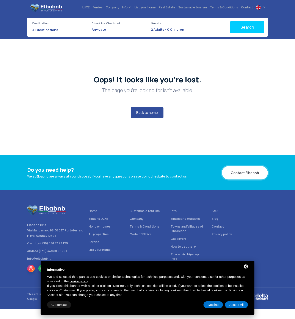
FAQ (215, 211)
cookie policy (79, 281)
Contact (218, 226)
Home (93, 211)
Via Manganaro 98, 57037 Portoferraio (55, 230)
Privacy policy (222, 234)
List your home (100, 250)
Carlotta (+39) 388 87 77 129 (47, 243)
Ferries (94, 242)
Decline (213, 304)
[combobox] (59, 29)
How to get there (183, 246)
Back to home (147, 112)
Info (174, 211)
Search (247, 27)
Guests (156, 23)
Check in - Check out (106, 23)
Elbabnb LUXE (98, 219)
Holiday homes (100, 226)
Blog (215, 219)
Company (137, 219)
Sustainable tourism (145, 211)
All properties (99, 234)
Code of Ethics (141, 234)
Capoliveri (178, 239)
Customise (59, 304)
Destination (40, 23)
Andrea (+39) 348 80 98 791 (47, 251)
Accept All (236, 304)
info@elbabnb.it (39, 258)
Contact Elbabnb (245, 172)
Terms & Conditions (144, 226)
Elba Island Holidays (185, 219)
